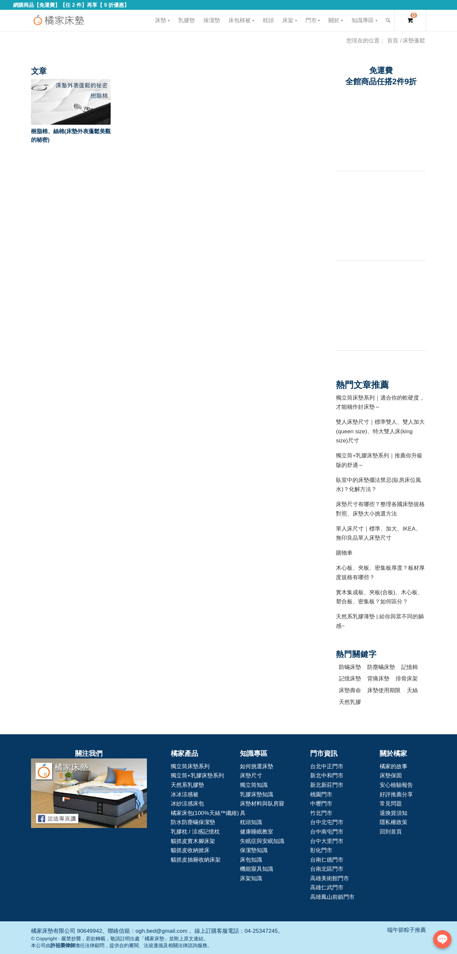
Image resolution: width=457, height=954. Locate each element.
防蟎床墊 (350, 667)
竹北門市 (321, 813)
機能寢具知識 (256, 869)
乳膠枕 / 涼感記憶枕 (195, 832)
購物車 (344, 553)
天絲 (412, 690)
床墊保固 (391, 775)
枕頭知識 (251, 822)
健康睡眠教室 (256, 832)
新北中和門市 (326, 775)
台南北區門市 (326, 869)
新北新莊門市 (326, 785)
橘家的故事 (393, 766)
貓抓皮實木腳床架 (193, 841)
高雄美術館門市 (329, 878)
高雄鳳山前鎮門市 (332, 897)
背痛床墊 (378, 678)
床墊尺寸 (251, 775)
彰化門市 (321, 850)
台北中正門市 (326, 766)
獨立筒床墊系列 (190, 766)
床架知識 (251, 878)
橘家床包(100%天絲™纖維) (205, 813)
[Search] (388, 20)
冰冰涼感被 (184, 794)
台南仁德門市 (326, 860)
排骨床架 (407, 678)
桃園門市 (321, 794)
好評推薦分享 (396, 794)
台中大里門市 (326, 841)
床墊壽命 (350, 690)
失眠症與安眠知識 (262, 841)
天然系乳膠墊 (187, 785)
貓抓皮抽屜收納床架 (196, 860)
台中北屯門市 (326, 822)
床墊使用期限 (384, 690)
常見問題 (391, 803)
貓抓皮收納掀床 (190, 850)
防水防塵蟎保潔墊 (193, 822)
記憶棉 (409, 667)
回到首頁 (391, 832)
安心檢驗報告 (396, 785)
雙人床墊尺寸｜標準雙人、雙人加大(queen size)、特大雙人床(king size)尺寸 (380, 431)
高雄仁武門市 (326, 887)
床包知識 (251, 860)
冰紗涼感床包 (187, 803)
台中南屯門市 (326, 832)
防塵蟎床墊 (381, 667)
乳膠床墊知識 (256, 794)
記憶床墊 (350, 678)
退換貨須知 (393, 813)
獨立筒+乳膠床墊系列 (197, 775)
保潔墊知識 (254, 850)
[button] (71, 102)
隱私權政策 (393, 822)
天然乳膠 (350, 702)
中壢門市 (321, 803)
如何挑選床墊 (256, 766)
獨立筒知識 (254, 785)
